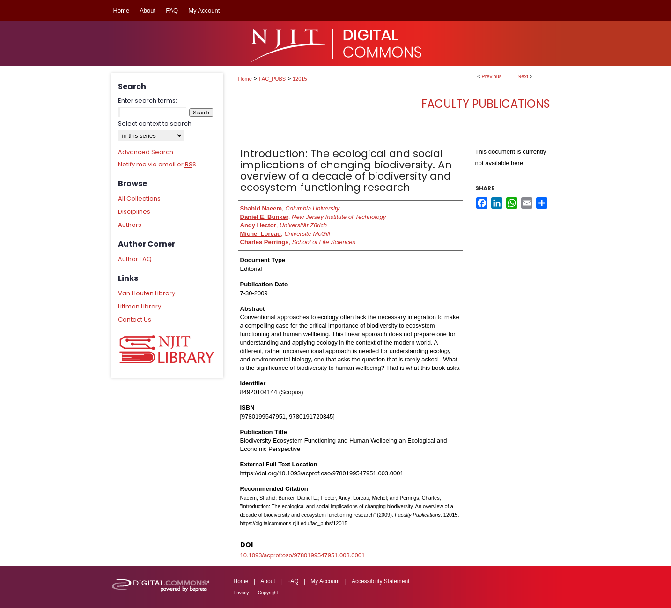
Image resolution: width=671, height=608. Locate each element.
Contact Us (134, 319)
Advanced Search (145, 152)
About (267, 581)
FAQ (292, 581)
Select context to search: (155, 123)
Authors (129, 224)
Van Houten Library (146, 293)
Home (245, 79)
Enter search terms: (147, 100)
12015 (300, 79)
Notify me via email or (157, 164)
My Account (324, 581)
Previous (492, 76)
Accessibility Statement (380, 581)
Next (522, 76)
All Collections (139, 198)
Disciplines (134, 211)
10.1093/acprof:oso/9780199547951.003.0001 (302, 555)
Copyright (268, 592)
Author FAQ (135, 259)
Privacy (241, 592)
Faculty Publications (485, 104)
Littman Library (139, 306)
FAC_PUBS (272, 79)
